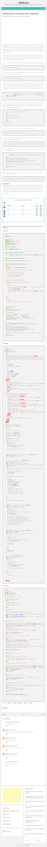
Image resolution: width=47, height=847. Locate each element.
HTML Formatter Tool (7, 824)
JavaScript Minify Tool (7, 820)
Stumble (26, 703)
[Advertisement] (12, 795)
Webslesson (23, 2)
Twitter (16, 703)
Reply (6, 726)
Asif (6, 738)
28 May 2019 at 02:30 (11, 738)
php (22, 16)
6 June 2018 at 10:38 (11, 730)
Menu (23, 8)
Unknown (7, 753)
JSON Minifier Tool (6, 814)
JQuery (17, 16)
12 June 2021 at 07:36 (14, 761)
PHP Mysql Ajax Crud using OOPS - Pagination (21, 14)
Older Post (43, 714)
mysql (20, 16)
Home (24, 714)
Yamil (6, 730)
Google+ (21, 703)
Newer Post (4, 714)
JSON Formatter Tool (7, 817)
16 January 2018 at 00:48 (15, 722)
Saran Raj (7, 745)
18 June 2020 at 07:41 (14, 753)
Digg (31, 703)
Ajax (15, 16)
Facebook (10, 703)
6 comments (27, 16)
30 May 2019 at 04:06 (14, 745)
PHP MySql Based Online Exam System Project (34, 825)
